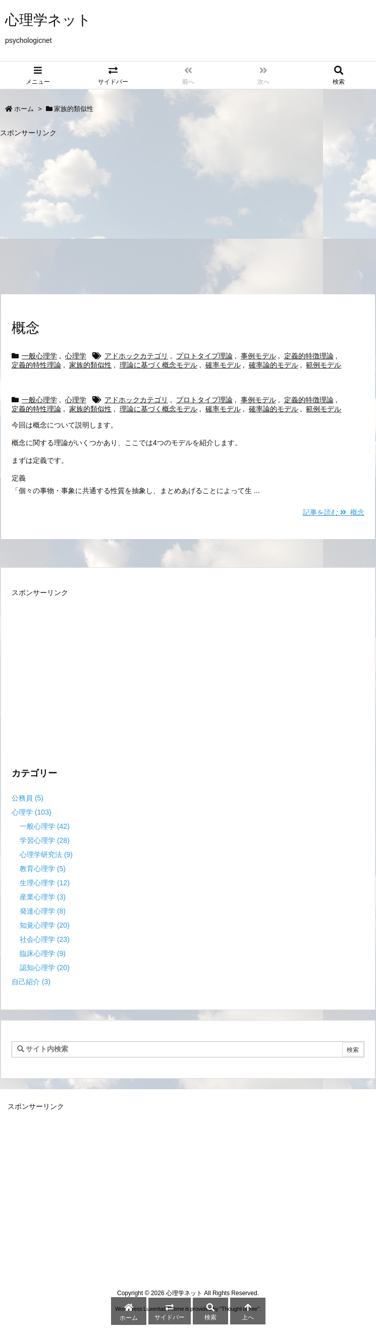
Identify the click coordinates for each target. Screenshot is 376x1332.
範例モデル (323, 365)
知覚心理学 (45, 925)
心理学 (75, 356)
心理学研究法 (46, 854)
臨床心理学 (43, 953)
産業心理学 (43, 897)
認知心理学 (45, 968)
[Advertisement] (188, 211)
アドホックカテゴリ (136, 356)
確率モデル (223, 365)
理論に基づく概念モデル (158, 365)
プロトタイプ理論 (204, 356)
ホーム (24, 109)
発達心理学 (43, 911)
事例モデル (258, 356)
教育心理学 (43, 869)
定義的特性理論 (36, 365)
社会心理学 (45, 939)
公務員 (27, 798)
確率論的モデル (273, 365)
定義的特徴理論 (309, 356)
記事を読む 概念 (333, 512)
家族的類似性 (90, 365)
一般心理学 (39, 356)
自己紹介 (31, 982)
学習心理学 (45, 840)
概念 (26, 328)
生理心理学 (45, 883)
